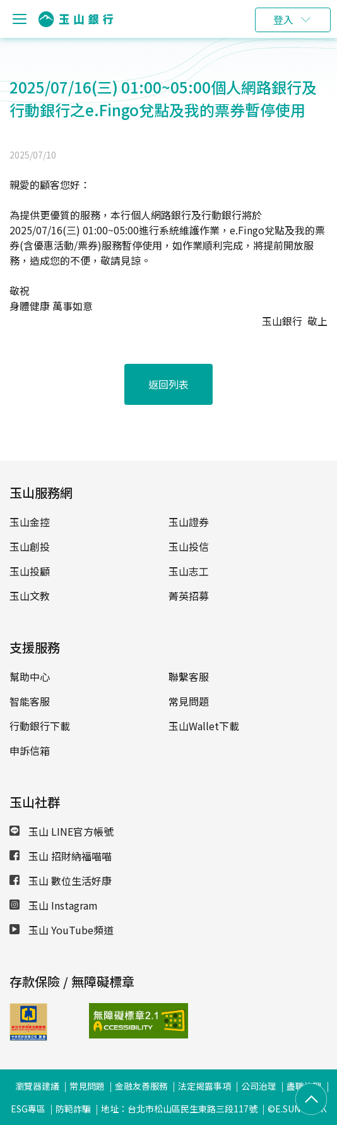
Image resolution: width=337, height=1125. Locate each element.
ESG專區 (28, 1108)
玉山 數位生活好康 (60, 880)
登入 (283, 19)
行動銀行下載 (39, 725)
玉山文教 (29, 595)
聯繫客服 (188, 676)
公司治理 (258, 1086)
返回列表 (168, 384)
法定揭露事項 (204, 1086)
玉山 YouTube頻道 (61, 929)
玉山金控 (29, 521)
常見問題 (188, 701)
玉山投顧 (29, 571)
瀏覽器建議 (37, 1086)
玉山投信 (188, 546)
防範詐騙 (73, 1108)
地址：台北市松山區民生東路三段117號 (179, 1108)
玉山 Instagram (53, 905)
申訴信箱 (29, 750)
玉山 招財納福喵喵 (60, 855)
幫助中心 (29, 676)
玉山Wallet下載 (203, 725)
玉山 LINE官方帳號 (61, 831)
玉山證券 (188, 521)
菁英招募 (188, 595)
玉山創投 (29, 546)
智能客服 (29, 701)
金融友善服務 (141, 1086)
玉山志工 (188, 571)
